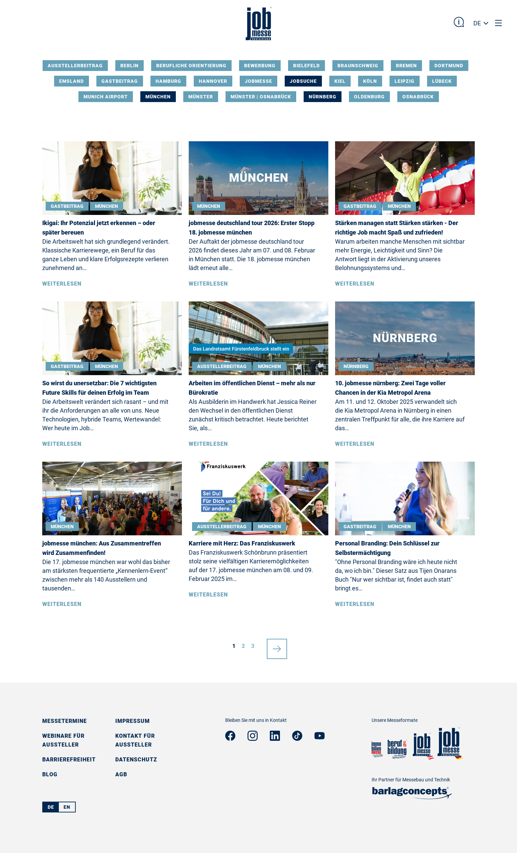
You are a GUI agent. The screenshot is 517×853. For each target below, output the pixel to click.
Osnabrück (418, 96)
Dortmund (448, 65)
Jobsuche (303, 81)
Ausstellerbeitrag (75, 65)
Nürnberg (322, 96)
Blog (49, 774)
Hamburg (168, 81)
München (158, 96)
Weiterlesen (61, 284)
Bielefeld (306, 65)
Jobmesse (258, 81)
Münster (200, 96)
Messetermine (64, 721)
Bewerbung (260, 65)
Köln (370, 81)
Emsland (71, 81)
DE (477, 23)
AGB (121, 774)
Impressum (132, 721)
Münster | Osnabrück (261, 96)
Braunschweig (357, 65)
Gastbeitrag (119, 81)
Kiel (340, 81)
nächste (277, 646)
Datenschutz (136, 759)
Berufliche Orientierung (191, 65)
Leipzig (405, 81)
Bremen (406, 65)
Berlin (129, 65)
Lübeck (442, 81)
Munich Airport (106, 96)
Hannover (213, 81)
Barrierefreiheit (69, 759)
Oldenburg (369, 96)
